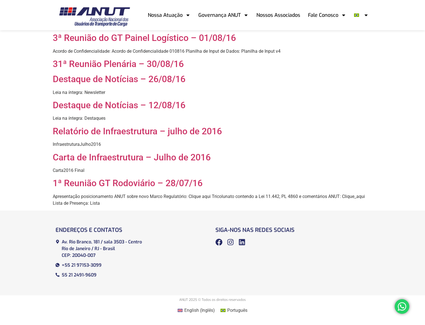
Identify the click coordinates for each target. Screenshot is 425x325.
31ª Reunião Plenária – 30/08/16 (118, 64)
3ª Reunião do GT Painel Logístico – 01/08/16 (144, 38)
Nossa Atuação (169, 15)
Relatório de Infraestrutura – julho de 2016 (137, 131)
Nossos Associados (278, 15)
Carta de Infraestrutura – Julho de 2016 (132, 157)
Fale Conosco (327, 15)
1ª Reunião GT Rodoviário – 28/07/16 (128, 183)
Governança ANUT (223, 15)
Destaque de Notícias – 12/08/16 (119, 105)
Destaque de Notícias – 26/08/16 (119, 79)
